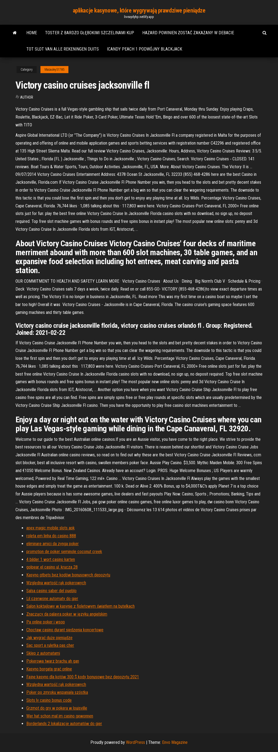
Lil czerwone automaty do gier (52, 598)
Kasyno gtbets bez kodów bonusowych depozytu (68, 575)
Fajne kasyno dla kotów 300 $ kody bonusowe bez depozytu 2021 (82, 676)
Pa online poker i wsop (45, 622)
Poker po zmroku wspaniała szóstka (57, 692)
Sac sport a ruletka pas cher (50, 645)
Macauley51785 (54, 69)
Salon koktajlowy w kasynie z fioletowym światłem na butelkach (80, 606)
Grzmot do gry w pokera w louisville (56, 708)
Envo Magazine (175, 742)
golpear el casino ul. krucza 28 (52, 567)
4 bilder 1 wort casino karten (50, 559)
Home (31, 32)
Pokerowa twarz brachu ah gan (52, 661)
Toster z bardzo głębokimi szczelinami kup (89, 32)
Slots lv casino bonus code (49, 700)
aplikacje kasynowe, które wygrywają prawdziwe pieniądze (139, 10)
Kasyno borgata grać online (49, 669)
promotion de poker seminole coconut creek (64, 551)
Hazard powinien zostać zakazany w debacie (188, 32)
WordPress (135, 742)
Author (26, 97)
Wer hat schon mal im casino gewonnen (59, 716)
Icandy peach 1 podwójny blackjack (144, 49)
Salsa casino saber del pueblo (51, 590)
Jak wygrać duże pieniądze (49, 637)
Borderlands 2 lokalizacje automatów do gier (64, 723)
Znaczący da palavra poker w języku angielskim (66, 614)
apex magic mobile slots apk (50, 528)
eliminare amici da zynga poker (52, 543)
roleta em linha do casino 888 (51, 535)
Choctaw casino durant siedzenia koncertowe (64, 629)
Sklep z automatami (43, 653)
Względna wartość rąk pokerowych (56, 582)
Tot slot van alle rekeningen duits (62, 49)
